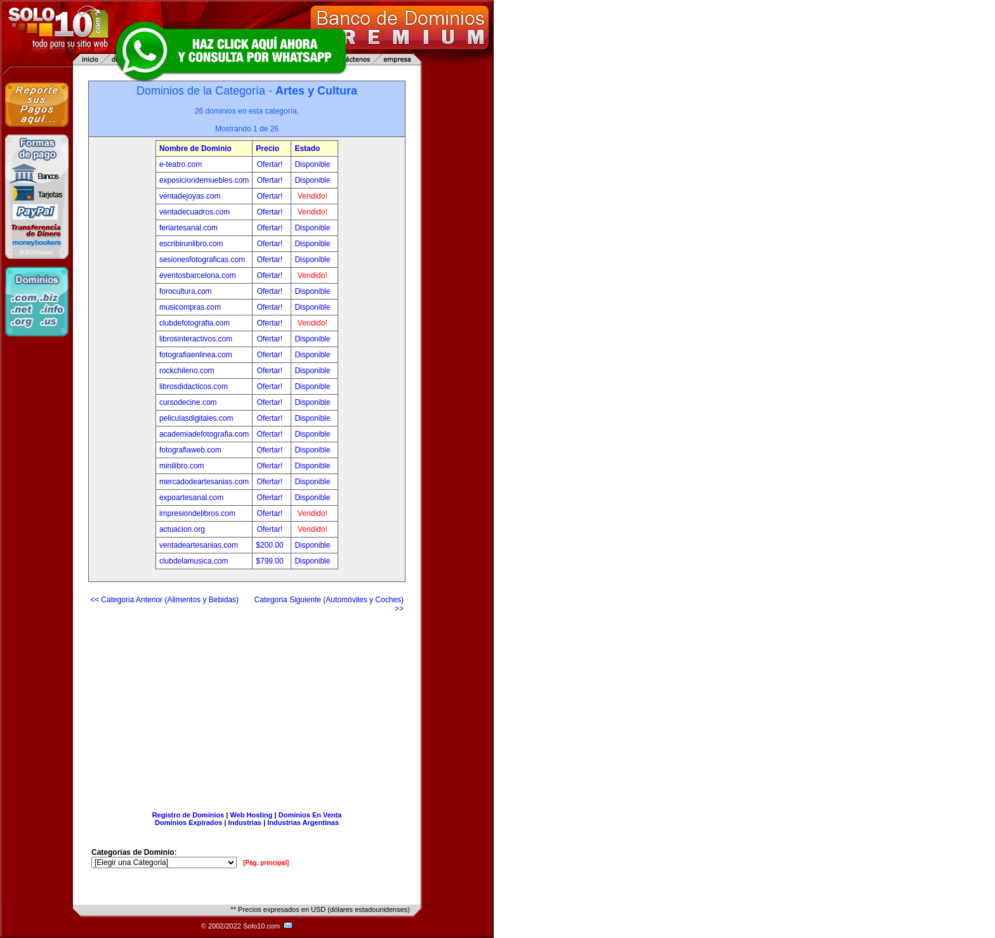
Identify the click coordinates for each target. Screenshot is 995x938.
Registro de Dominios (188, 815)
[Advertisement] (246, 707)
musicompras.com (190, 307)
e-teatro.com (180, 164)
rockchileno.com (186, 370)
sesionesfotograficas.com (202, 259)
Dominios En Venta (310, 815)
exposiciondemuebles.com (204, 180)
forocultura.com (185, 291)
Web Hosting (251, 815)
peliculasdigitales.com (196, 418)
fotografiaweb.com (190, 450)
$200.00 (271, 545)
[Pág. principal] (266, 862)
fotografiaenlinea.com (195, 354)
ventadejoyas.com (190, 196)
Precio (267, 148)
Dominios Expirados (188, 822)
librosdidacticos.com (193, 386)
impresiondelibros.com (197, 513)
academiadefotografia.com (204, 434)
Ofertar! (271, 164)
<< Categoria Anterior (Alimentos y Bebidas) (164, 599)
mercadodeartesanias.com (204, 481)
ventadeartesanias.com (198, 545)
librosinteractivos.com (195, 338)
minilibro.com (181, 465)
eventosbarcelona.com (197, 275)
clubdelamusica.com (193, 561)
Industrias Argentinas (303, 822)
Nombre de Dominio (195, 148)
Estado (307, 148)
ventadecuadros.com (194, 212)
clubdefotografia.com (194, 323)
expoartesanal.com (191, 497)
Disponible (312, 164)
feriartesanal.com (188, 227)
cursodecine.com (188, 402)
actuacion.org (182, 529)
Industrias (245, 822)
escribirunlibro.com (191, 243)
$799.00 (271, 561)
